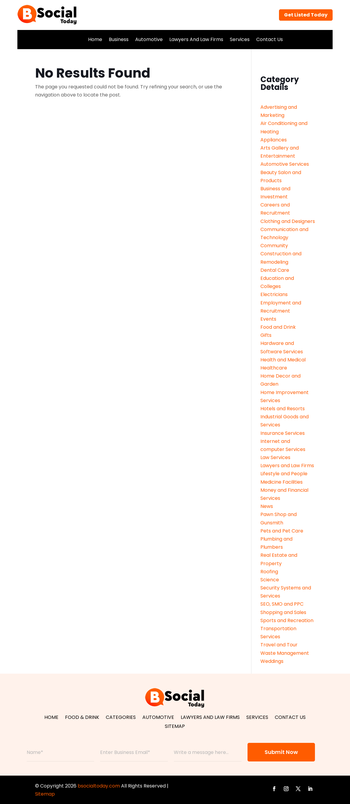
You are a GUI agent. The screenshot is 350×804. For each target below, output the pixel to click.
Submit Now (281, 752)
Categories (121, 718)
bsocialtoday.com (99, 785)
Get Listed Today (306, 14)
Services (240, 39)
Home (95, 39)
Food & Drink (82, 718)
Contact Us (269, 39)
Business (119, 39)
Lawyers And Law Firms (196, 39)
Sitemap (175, 727)
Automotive (149, 39)
